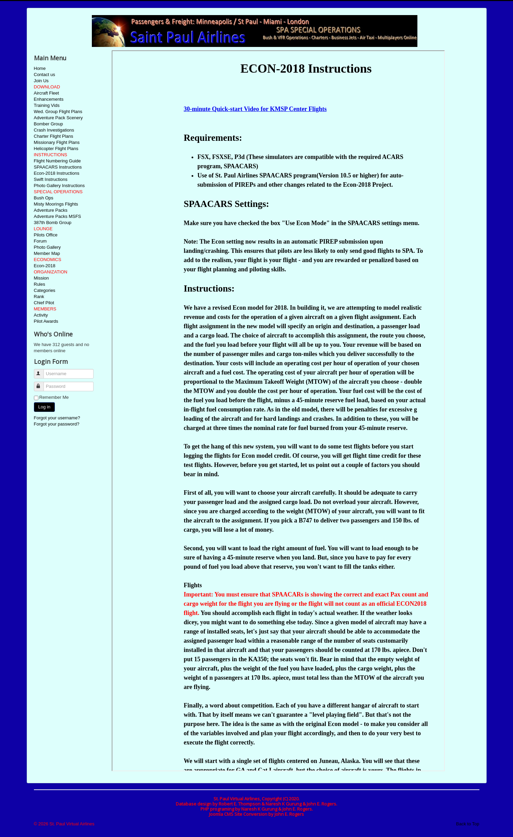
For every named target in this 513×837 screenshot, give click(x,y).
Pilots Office (46, 234)
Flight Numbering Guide (57, 160)
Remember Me (54, 397)
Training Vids (47, 105)
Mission (41, 278)
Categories (45, 290)
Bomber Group (48, 123)
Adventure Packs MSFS (57, 216)
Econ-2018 (45, 265)
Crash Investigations (54, 130)
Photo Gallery (47, 247)
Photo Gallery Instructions (59, 185)
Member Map (47, 253)
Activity (41, 315)
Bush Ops (43, 197)
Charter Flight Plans (53, 136)
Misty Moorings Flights (56, 204)
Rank (39, 296)
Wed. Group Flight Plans (58, 111)
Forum (40, 241)
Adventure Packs (51, 210)
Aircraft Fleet (46, 93)
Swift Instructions (51, 179)
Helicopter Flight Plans (56, 148)
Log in (44, 406)
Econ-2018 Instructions (57, 173)
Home (40, 68)
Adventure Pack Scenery (58, 117)
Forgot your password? (57, 424)
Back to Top (467, 823)
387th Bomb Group (53, 222)
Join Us (41, 80)
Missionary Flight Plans (57, 142)
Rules (39, 284)
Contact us (44, 74)
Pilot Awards (46, 321)
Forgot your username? (57, 417)
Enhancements (49, 99)
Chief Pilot (44, 302)
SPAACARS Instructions (58, 167)
